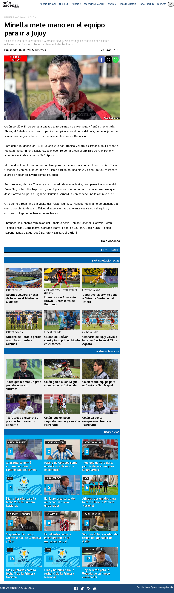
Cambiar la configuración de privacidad (155, 587)
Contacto (161, 4)
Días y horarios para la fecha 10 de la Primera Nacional (59, 573)
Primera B (63, 4)
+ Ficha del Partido (15, 58)
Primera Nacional (48, 4)
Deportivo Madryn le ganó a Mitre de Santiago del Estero (99, 298)
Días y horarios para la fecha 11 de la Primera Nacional (21, 573)
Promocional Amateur (94, 4)
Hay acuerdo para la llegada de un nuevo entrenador (96, 573)
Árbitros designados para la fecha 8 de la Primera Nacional (99, 502)
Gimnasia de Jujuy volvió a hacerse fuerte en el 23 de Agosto (99, 340)
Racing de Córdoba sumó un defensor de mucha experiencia (60, 466)
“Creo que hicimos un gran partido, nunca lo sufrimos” (23, 385)
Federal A (112, 4)
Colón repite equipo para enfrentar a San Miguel (98, 383)
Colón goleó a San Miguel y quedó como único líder (61, 383)
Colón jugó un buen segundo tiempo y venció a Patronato (62, 421)
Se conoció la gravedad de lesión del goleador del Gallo (100, 537)
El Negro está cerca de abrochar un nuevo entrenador (59, 502)
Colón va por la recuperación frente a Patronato (96, 421)
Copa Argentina (146, 4)
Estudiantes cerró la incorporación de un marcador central (57, 537)
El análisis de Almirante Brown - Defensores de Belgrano (60, 300)
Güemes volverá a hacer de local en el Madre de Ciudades (22, 298)
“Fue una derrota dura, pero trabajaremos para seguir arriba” (98, 466)
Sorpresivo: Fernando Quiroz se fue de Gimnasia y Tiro (23, 537)
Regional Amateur (128, 4)
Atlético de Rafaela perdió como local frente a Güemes (23, 340)
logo (10, 4)
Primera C (76, 4)
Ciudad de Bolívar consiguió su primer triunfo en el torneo (62, 340)
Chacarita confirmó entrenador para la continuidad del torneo (21, 466)
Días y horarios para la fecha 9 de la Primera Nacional (21, 502)
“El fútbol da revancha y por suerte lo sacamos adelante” (22, 421)
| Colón (31, 17)
